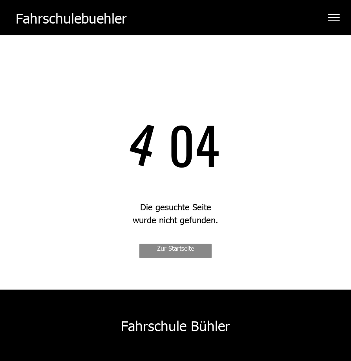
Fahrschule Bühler (175, 325)
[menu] (334, 17)
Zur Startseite (175, 248)
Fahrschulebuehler (71, 17)
